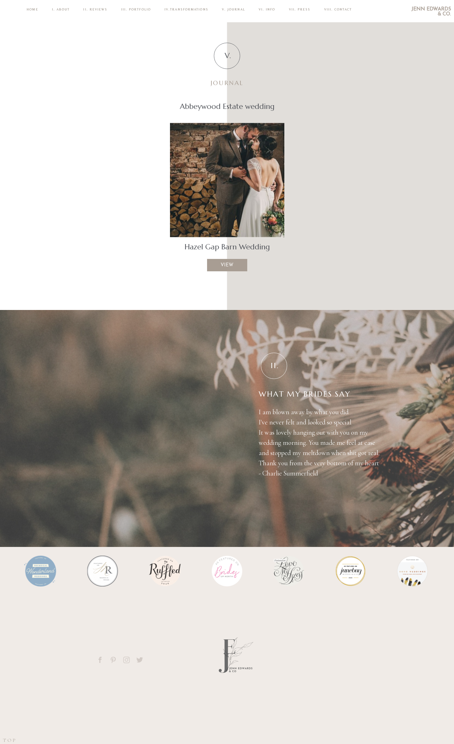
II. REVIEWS (95, 9)
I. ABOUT (61, 9)
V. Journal (233, 9)
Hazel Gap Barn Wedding (227, 247)
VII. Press (300, 9)
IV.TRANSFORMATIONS (186, 9)
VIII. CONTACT (338, 9)
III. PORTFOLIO (136, 9)
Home (32, 9)
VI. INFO (267, 9)
